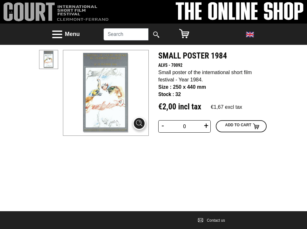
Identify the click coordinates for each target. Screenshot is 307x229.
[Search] (126, 34)
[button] (71, 34)
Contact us (211, 220)
